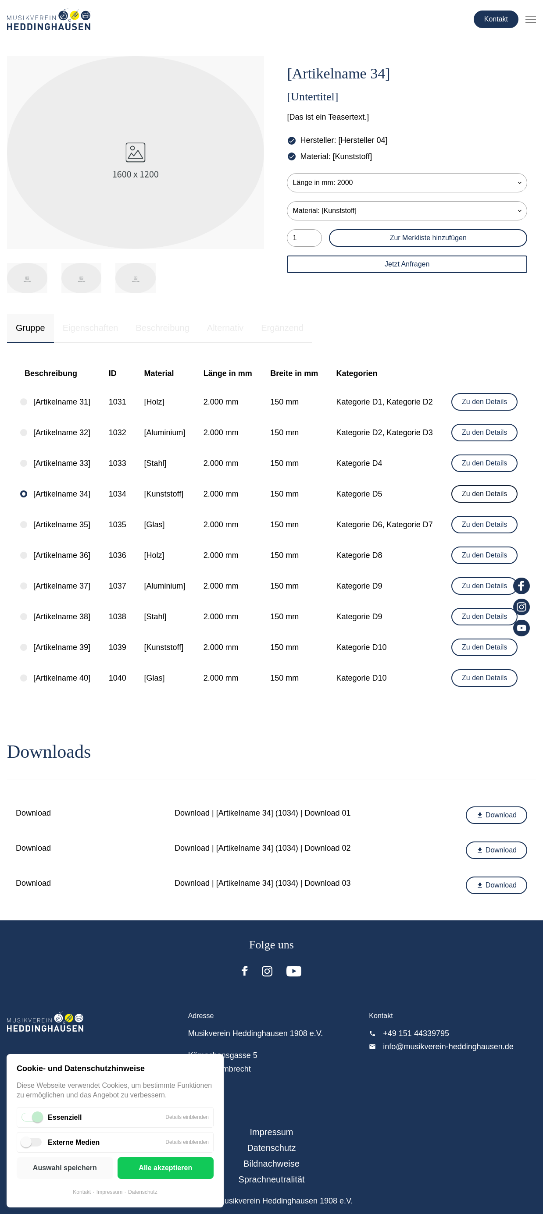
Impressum (109, 1192)
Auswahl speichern (65, 1167)
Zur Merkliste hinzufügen (428, 237)
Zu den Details (484, 401)
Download (496, 815)
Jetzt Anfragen (407, 264)
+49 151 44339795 (416, 1033)
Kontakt (496, 19)
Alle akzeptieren (165, 1167)
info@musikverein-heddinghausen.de (448, 1046)
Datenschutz (142, 1192)
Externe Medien (74, 1142)
